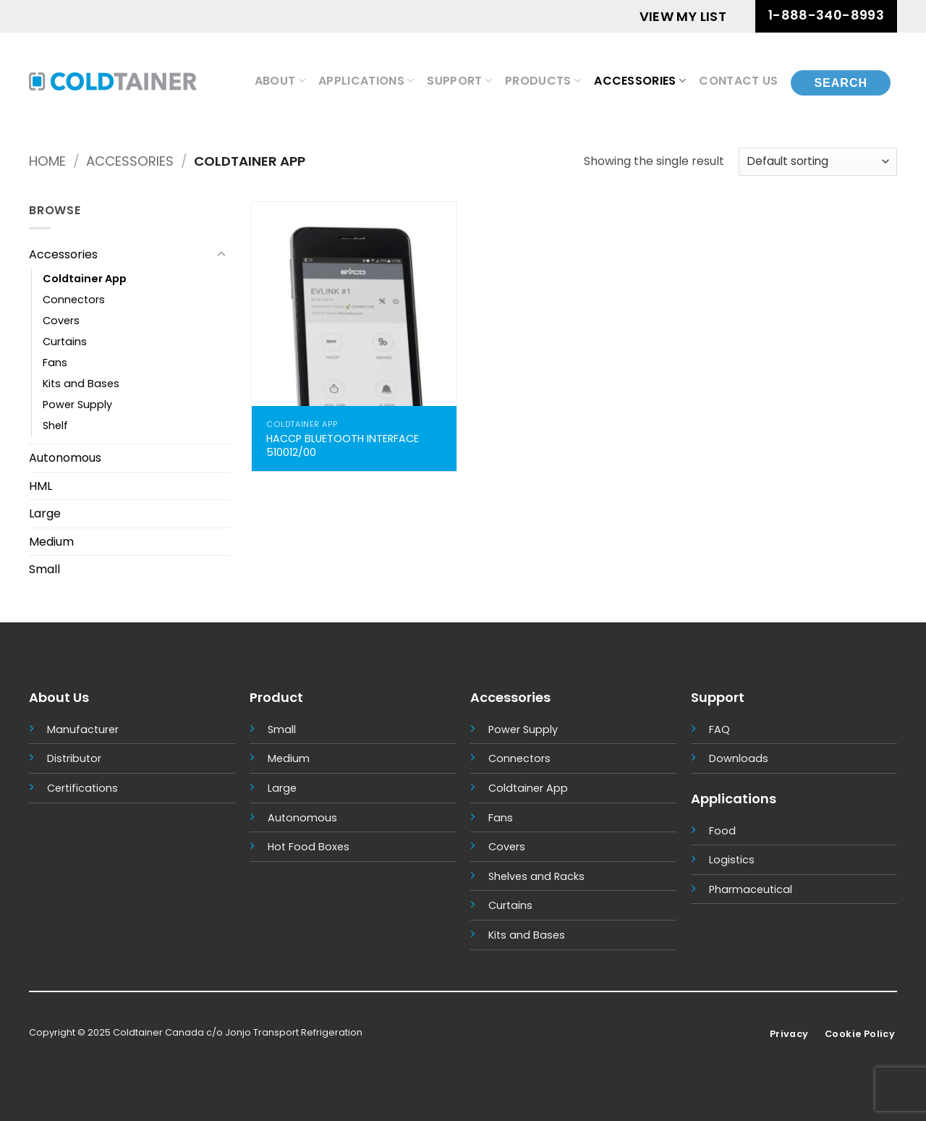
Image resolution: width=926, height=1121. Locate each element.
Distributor (74, 758)
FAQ (719, 729)
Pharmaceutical (750, 889)
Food (722, 831)
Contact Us (738, 80)
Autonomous (65, 457)
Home (47, 161)
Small (44, 569)
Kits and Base (523, 935)
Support (459, 80)
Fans (55, 362)
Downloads (738, 758)
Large (45, 513)
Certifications (82, 788)
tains (519, 905)
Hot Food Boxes (308, 846)
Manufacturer (83, 729)
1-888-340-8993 (826, 15)
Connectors (74, 299)
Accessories (640, 80)
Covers (61, 320)
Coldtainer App (85, 278)
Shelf (55, 425)
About (280, 80)
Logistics (732, 860)
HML (40, 486)
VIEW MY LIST (683, 16)
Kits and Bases (81, 383)
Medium (51, 541)
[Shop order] (818, 162)
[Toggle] (221, 254)
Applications (366, 80)
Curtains (65, 341)
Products (543, 80)
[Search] (840, 81)
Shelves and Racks (536, 876)
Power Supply (77, 404)
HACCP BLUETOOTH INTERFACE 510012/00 (342, 445)
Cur (497, 905)
